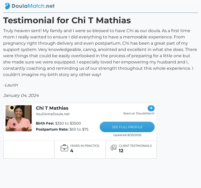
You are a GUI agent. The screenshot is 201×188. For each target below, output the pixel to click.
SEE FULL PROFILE (127, 127)
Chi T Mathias (52, 108)
